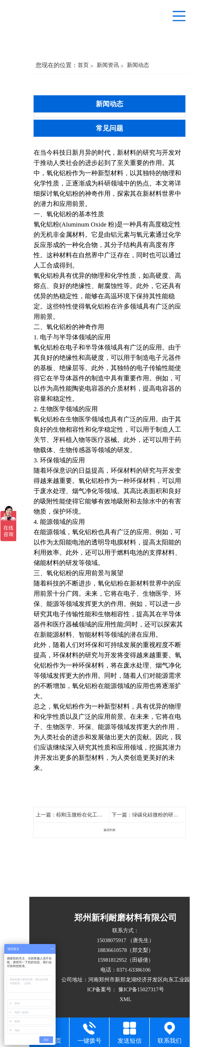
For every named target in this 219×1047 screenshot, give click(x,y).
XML (126, 999)
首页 (83, 65)
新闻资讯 (108, 65)
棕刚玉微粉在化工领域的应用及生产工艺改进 (107, 815)
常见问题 (109, 128)
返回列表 (109, 830)
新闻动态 (138, 65)
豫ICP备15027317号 (140, 989)
